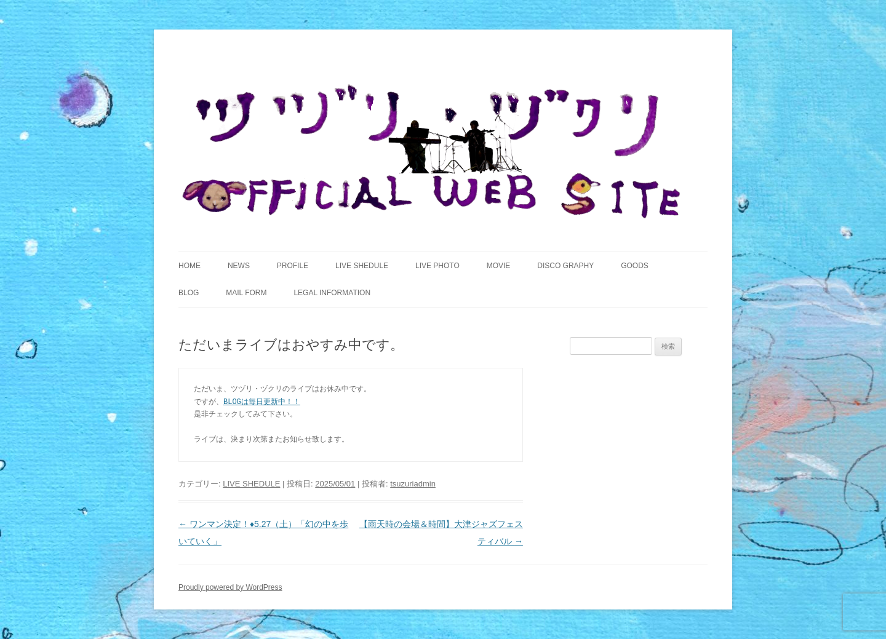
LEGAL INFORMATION (331, 292)
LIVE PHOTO (437, 265)
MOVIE (499, 265)
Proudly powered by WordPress (230, 587)
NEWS (239, 265)
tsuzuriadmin (413, 483)
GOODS (635, 265)
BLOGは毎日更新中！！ (261, 402)
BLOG (188, 292)
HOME (189, 265)
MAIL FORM (246, 292)
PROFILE (292, 265)
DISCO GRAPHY (565, 265)
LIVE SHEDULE (361, 265)
